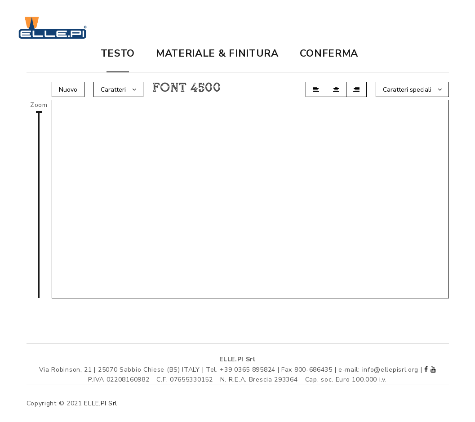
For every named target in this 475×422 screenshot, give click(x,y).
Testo (118, 53)
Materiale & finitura (217, 53)
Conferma (329, 53)
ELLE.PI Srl (100, 403)
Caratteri (118, 89)
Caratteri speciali (412, 89)
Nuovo (68, 89)
